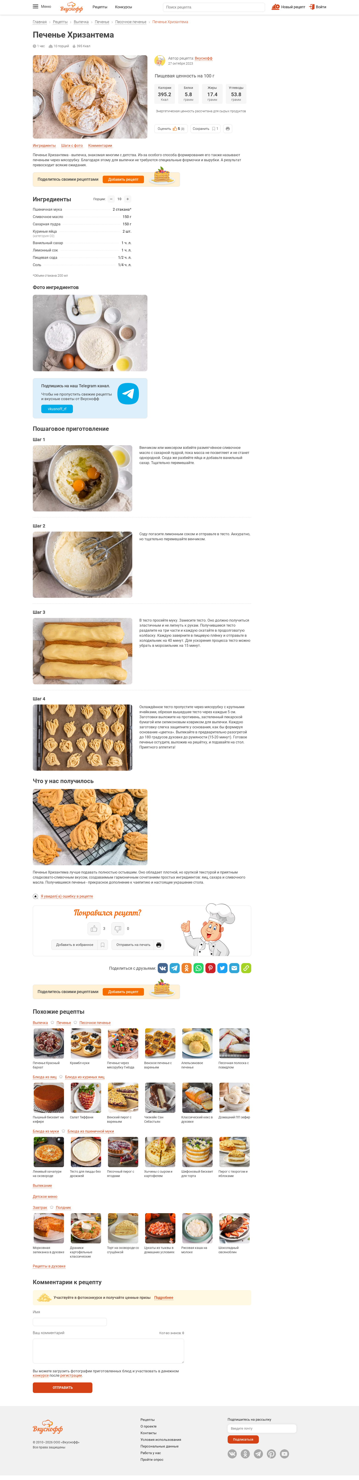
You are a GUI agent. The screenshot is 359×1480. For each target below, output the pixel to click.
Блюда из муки (46, 1131)
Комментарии (100, 145)
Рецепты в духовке (49, 1266)
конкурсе (41, 1380)
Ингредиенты (44, 145)
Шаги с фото (72, 145)
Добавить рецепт (123, 179)
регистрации (71, 1380)
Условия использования (161, 1444)
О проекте (149, 1431)
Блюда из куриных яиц (84, 1077)
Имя (36, 1312)
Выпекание (42, 1185)
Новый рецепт (293, 7)
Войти (317, 7)
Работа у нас (151, 1457)
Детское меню (45, 1196)
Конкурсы (123, 7)
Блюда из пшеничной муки (91, 1131)
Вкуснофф (204, 58)
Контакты (149, 1438)
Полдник (63, 1207)
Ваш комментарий (48, 1333)
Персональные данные (160, 1451)
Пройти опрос (152, 1464)
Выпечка (81, 22)
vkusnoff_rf (57, 409)
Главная (40, 22)
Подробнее (163, 1297)
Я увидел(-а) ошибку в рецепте (67, 896)
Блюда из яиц (44, 1077)
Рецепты (100, 7)
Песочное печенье (130, 22)
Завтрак (40, 1207)
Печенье (102, 22)
